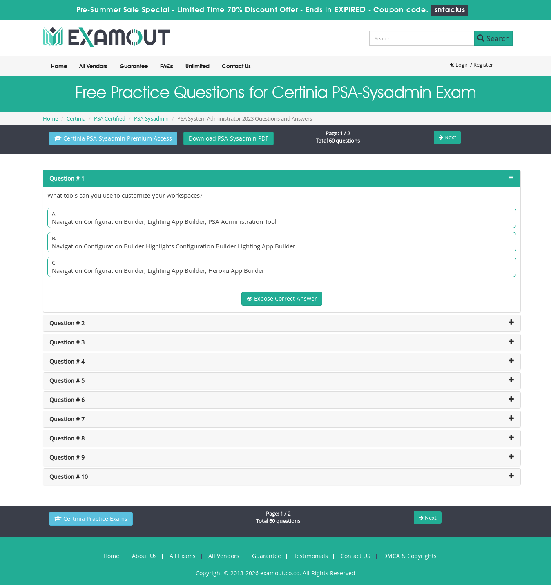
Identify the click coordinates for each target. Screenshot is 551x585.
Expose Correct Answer (282, 298)
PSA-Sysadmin (151, 118)
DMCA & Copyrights (410, 556)
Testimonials (311, 556)
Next (447, 137)
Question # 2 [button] (67, 323)
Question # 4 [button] (67, 361)
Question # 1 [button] (67, 178)
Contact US (355, 556)
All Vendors (93, 66)
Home (59, 66)
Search (493, 38)
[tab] (281, 178)
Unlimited (197, 66)
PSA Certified (109, 118)
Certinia (76, 118)
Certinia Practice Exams (90, 518)
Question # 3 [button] (67, 342)
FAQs (166, 66)
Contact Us (236, 66)
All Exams (183, 556)
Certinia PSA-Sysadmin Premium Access (113, 138)
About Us (144, 556)
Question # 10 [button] (68, 476)
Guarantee (134, 66)
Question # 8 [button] (67, 438)
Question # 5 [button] (67, 380)
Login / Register (471, 64)
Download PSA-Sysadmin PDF (228, 138)
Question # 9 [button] (67, 457)
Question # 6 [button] (67, 400)
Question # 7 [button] (67, 419)
